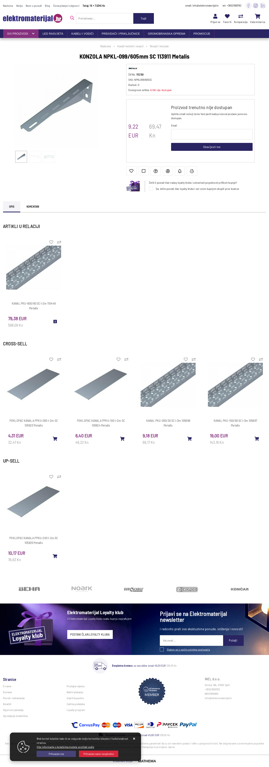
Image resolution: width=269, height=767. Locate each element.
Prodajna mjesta (75, 686)
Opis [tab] (11, 206)
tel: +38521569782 (232, 5)
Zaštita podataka (76, 704)
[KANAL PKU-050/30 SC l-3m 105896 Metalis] (190, 439)
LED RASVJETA (53, 33)
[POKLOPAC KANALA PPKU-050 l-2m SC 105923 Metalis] (55, 439)
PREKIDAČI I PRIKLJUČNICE (121, 33)
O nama (7, 686)
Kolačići (7, 704)
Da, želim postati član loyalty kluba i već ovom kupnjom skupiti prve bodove (197, 188)
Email (174, 125)
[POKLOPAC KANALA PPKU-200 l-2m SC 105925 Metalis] (55, 556)
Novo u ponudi (34, 5)
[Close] (56, 754)
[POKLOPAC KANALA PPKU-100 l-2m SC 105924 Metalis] (122, 439)
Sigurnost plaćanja (13, 710)
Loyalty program (76, 710)
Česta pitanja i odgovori (66, 5)
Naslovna (8, 5)
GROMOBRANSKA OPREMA (166, 33)
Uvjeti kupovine (75, 698)
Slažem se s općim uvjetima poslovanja (188, 649)
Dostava (7, 692)
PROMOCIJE (201, 33)
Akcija (19, 5)
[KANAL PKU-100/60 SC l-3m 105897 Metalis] (257, 439)
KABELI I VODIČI (82, 33)
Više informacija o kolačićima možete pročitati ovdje (65, 747)
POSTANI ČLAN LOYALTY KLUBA (90, 634)
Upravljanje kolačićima (15, 716)
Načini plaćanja (75, 692)
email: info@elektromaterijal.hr (202, 5)
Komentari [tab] (33, 206)
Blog (47, 5)
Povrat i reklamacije (14, 698)
